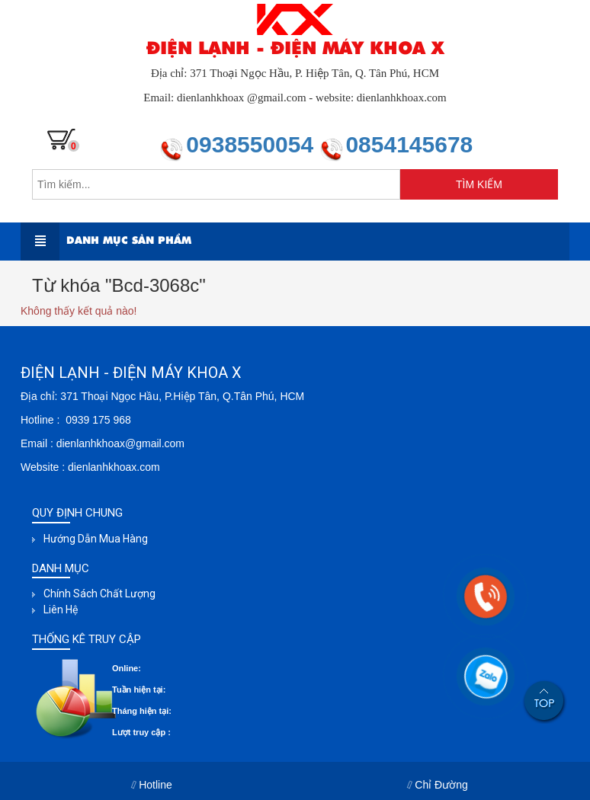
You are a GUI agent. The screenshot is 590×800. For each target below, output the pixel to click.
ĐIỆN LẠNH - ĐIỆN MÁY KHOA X (295, 48)
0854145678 (409, 144)
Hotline (152, 785)
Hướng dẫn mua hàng (95, 539)
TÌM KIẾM (479, 184)
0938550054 (252, 144)
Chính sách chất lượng (99, 593)
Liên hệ (60, 609)
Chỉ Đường (437, 785)
